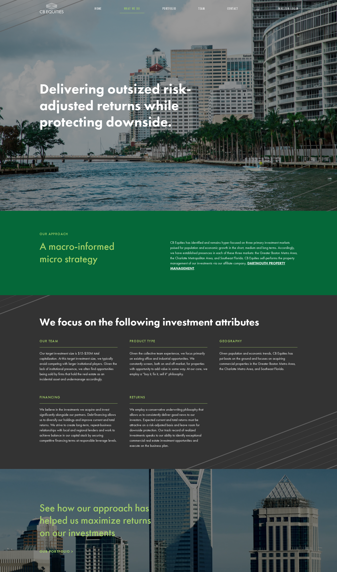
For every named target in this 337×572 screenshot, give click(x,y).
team (201, 8)
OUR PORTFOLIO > (56, 551)
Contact (232, 8)
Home (98, 8)
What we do (132, 8)
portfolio (169, 8)
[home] (52, 8)
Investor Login (288, 8)
